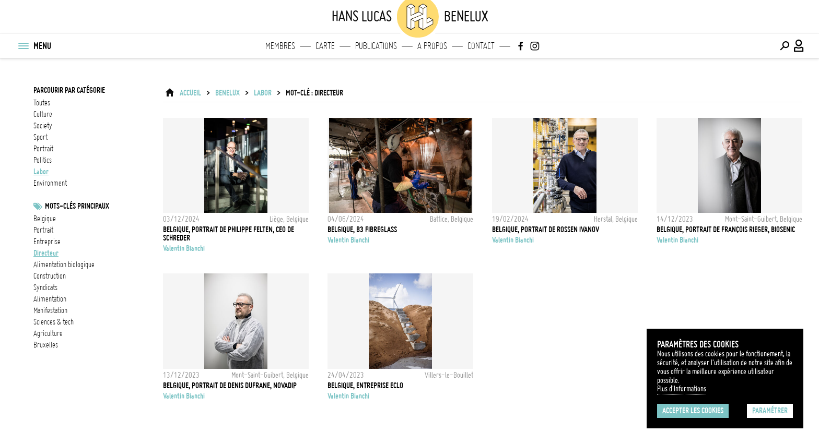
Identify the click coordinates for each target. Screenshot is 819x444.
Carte (325, 46)
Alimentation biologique (64, 264)
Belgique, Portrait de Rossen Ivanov (545, 229)
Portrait (43, 230)
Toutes (41, 102)
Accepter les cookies (692, 410)
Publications (376, 46)
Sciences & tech (53, 322)
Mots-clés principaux (77, 206)
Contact (481, 46)
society (42, 125)
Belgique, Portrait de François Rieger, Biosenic (726, 229)
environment (50, 183)
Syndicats (45, 287)
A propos (432, 46)
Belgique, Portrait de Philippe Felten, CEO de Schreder (228, 233)
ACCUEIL (190, 93)
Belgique (44, 218)
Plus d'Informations (681, 388)
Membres (280, 46)
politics (42, 160)
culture (42, 114)
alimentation (49, 299)
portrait (43, 148)
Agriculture (48, 333)
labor (41, 171)
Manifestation (50, 310)
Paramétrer (770, 410)
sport (40, 137)
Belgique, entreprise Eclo (365, 385)
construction (49, 276)
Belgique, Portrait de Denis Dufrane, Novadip (230, 385)
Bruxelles (45, 345)
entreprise (47, 241)
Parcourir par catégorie (69, 90)
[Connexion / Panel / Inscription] (799, 46)
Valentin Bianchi (184, 248)
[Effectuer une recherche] (784, 46)
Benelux (227, 93)
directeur (45, 253)
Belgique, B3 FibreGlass (362, 229)
